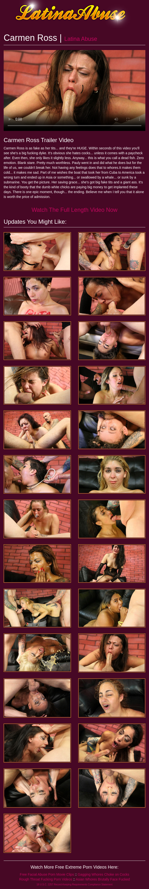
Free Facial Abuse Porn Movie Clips (47, 874)
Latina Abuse (80, 39)
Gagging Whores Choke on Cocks (103, 874)
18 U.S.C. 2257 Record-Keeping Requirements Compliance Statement (74, 884)
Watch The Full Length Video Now (74, 210)
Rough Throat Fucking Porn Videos (45, 879)
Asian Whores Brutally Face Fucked (103, 879)
